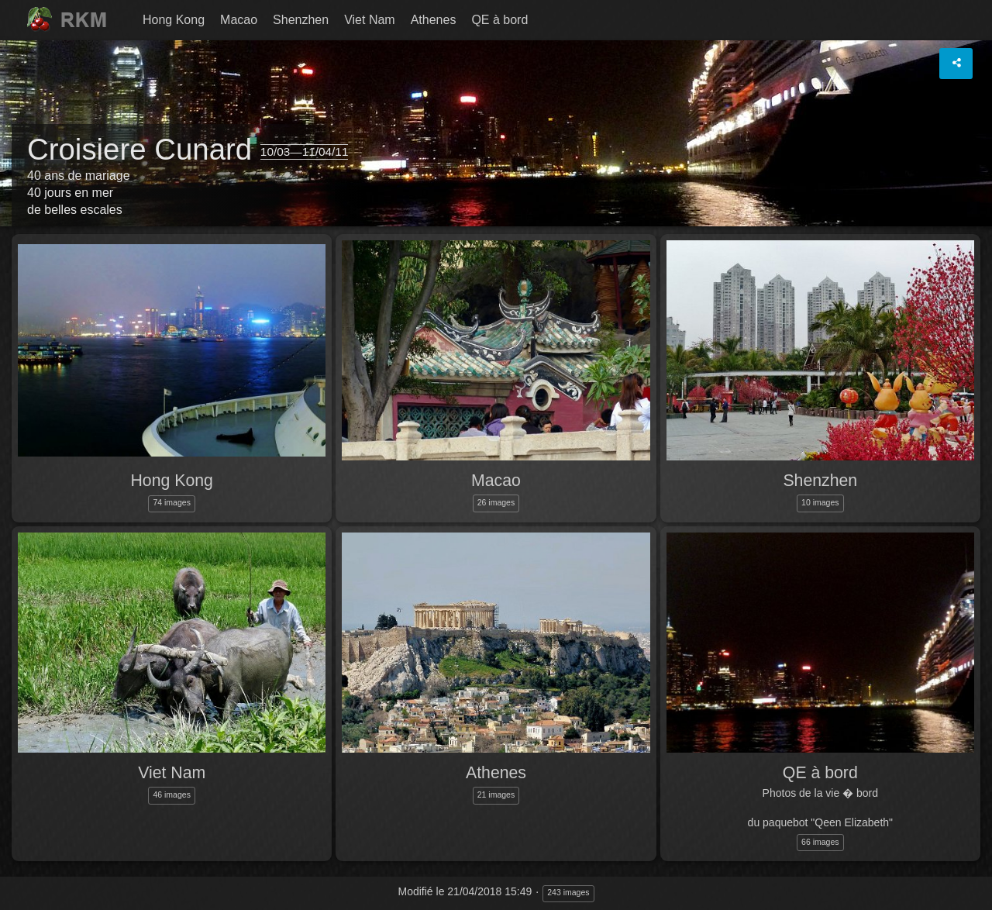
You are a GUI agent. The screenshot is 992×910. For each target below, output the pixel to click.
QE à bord (499, 19)
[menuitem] (173, 20)
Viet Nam (369, 19)
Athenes (433, 19)
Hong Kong (174, 19)
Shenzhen (301, 19)
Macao (238, 19)
